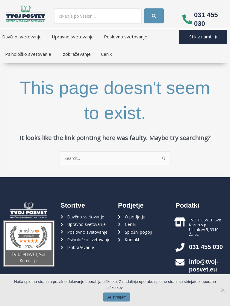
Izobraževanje (76, 54)
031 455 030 (207, 246)
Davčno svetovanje (22, 37)
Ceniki (107, 54)
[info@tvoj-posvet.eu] (179, 262)
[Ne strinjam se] (223, 290)
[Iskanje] (98, 16)
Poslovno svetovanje (125, 37)
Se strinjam (116, 297)
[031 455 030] (187, 19)
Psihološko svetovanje (28, 54)
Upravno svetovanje (73, 37)
